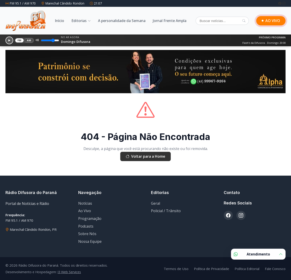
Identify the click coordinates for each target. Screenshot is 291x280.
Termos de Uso (176, 268)
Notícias (85, 203)
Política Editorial (247, 268)
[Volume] (50, 40)
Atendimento (258, 254)
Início (59, 20)
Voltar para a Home (145, 157)
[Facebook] (280, 3)
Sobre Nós (87, 233)
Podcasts (85, 226)
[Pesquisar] (244, 21)
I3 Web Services (69, 272)
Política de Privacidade (211, 268)
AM (29, 40)
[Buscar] (222, 21)
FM (20, 40)
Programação (89, 218)
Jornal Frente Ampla (169, 20)
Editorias (79, 20)
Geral (155, 203)
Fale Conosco (275, 268)
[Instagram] (284, 3)
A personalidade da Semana (122, 20)
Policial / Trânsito (166, 210)
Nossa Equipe (90, 241)
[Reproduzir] (9, 40)
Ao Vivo (84, 210)
